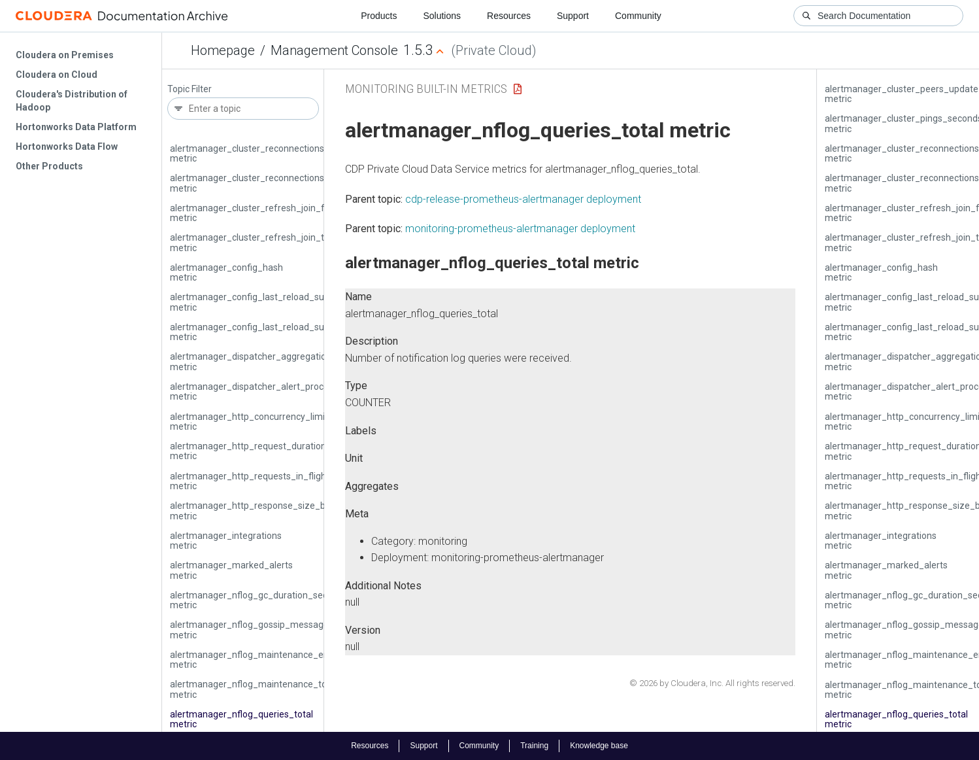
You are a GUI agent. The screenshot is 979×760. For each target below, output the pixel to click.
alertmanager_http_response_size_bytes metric (256, 510)
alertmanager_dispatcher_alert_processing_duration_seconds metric (300, 391)
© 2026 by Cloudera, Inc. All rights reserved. (712, 683)
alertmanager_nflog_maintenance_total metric (253, 689)
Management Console (334, 50)
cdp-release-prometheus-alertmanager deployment (523, 199)
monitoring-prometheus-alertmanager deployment (520, 228)
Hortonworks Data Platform (76, 127)
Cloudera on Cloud (56, 74)
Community (638, 15)
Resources (509, 15)
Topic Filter (189, 89)
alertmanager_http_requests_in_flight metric (249, 481)
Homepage (223, 50)
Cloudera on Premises (65, 55)
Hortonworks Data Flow (67, 146)
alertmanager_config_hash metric (226, 272)
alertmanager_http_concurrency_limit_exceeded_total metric (284, 421)
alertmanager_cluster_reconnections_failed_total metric (273, 153)
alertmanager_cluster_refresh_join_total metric (255, 242)
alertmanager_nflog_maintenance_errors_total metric (268, 659)
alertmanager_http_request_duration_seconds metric (268, 451)
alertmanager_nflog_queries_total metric (241, 719)
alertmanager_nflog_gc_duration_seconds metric (259, 600)
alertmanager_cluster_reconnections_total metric (259, 183)
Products (379, 15)
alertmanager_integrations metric (226, 540)
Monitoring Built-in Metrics (426, 88)
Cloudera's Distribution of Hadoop (71, 100)
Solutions (442, 15)
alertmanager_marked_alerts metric (231, 570)
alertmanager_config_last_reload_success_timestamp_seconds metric (304, 302)
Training (534, 745)
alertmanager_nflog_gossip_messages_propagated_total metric (290, 629)
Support (573, 15)
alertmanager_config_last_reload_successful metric (264, 332)
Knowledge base (599, 745)
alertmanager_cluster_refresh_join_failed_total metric (269, 213)
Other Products (49, 166)
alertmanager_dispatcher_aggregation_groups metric (267, 361)
